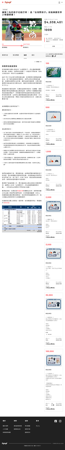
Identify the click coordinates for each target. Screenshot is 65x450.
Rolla (38, 426)
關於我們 (5, 426)
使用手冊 (27, 429)
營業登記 (48, 56)
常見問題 (16, 55)
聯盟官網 (20, 191)
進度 (25, 55)
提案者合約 (17, 429)
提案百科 (27, 432)
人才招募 (5, 429)
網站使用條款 (18, 426)
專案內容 (5, 55)
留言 (33, 55)
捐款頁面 (6, 203)
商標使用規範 (7, 432)
